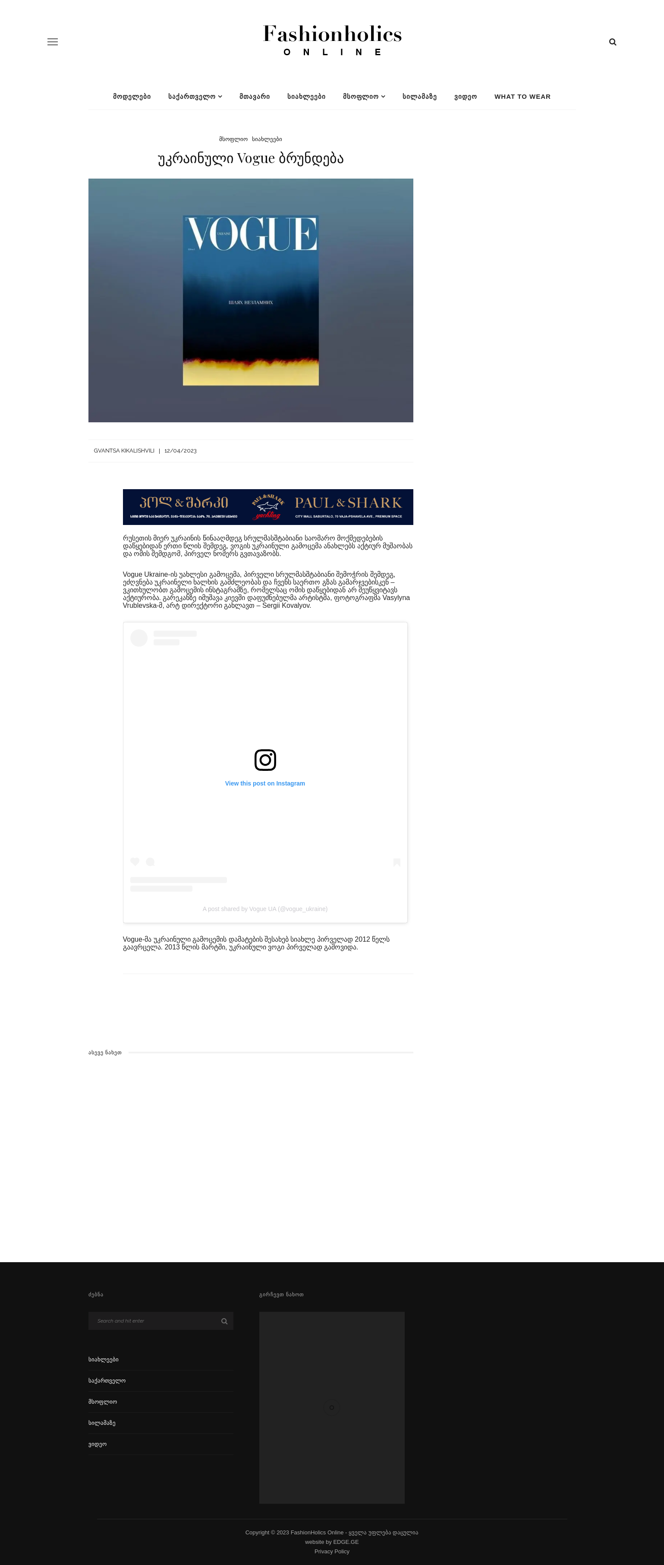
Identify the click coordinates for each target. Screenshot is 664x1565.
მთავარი (254, 96)
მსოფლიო (361, 96)
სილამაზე (420, 96)
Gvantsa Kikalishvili (124, 450)
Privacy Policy (332, 1551)
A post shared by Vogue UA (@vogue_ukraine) (265, 908)
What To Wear (522, 96)
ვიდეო (465, 96)
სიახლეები (306, 96)
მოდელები (132, 96)
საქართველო (192, 96)
